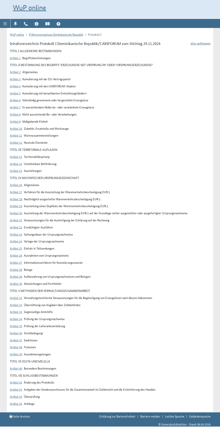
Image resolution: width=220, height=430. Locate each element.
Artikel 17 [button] (16, 192)
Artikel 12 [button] (16, 142)
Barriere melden (150, 416)
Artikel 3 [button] (15, 79)
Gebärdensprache (200, 416)
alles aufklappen (201, 43)
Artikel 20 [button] (16, 213)
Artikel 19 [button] (16, 206)
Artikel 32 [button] (16, 305)
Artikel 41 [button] (16, 382)
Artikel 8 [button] (15, 114)
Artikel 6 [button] (15, 100)
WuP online (29, 7)
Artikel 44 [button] (16, 403)
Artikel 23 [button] (16, 234)
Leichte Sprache (174, 416)
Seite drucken (19, 416)
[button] (5, 23)
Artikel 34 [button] (16, 319)
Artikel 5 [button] (15, 93)
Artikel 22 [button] (16, 227)
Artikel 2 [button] (15, 72)
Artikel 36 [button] (16, 333)
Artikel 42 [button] (16, 389)
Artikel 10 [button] (16, 128)
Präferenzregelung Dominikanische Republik (56, 34)
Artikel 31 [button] (16, 298)
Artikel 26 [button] (16, 255)
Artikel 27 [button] (16, 262)
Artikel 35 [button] (16, 326)
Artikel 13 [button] (16, 156)
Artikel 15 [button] (16, 170)
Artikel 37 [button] (16, 340)
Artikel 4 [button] (15, 86)
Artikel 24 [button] (16, 241)
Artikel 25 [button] (16, 248)
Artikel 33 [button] (16, 312)
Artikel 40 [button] (16, 368)
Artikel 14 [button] (16, 164)
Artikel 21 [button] (16, 220)
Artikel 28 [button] (16, 269)
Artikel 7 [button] (15, 107)
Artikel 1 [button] (15, 58)
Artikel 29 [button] (16, 276)
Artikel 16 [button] (16, 185)
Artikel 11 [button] (16, 135)
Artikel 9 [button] (15, 121)
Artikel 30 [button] (16, 283)
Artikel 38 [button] (16, 347)
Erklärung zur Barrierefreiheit (117, 416)
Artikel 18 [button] (16, 199)
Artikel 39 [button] (16, 354)
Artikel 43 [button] (16, 396)
